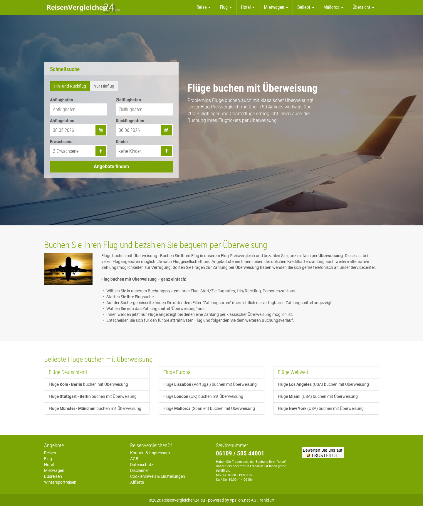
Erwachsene (61, 141)
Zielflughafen (128, 100)
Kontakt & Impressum (150, 452)
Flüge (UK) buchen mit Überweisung (203, 396)
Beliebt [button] (305, 7)
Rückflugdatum (130, 120)
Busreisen (53, 476)
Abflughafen (61, 100)
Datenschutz (141, 464)
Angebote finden (111, 166)
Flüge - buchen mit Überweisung (88, 384)
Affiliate (137, 482)
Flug (48, 458)
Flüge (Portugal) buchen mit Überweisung (210, 384)
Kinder (122, 141)
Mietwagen (54, 470)
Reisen (50, 452)
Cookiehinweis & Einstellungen (157, 476)
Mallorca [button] (333, 7)
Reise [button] (204, 7)
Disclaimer (139, 470)
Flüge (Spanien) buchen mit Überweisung (209, 408)
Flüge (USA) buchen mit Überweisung (323, 384)
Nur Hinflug (103, 86)
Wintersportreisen (60, 482)
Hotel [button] (248, 7)
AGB (134, 458)
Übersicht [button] (363, 7)
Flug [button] (226, 7)
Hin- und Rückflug (70, 86)
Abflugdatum (62, 120)
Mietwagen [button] (276, 7)
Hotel (49, 464)
